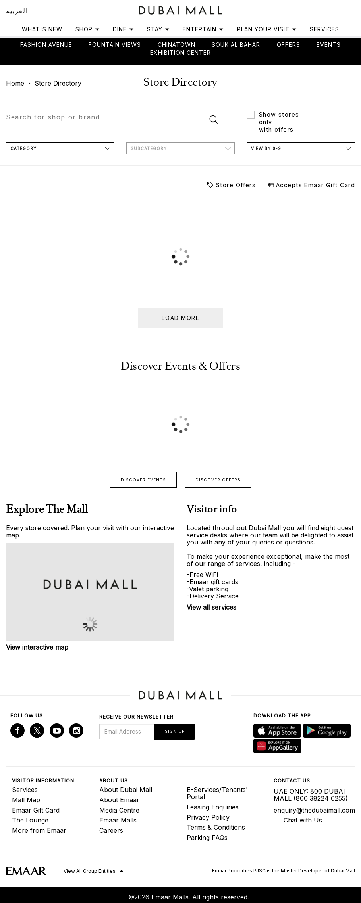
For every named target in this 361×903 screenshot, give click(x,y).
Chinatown (176, 44)
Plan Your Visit (267, 29)
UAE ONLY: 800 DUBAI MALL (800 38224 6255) (311, 794)
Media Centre (119, 810)
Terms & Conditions (216, 827)
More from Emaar (39, 830)
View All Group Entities (90, 871)
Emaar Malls (118, 820)
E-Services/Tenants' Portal (217, 793)
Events (329, 44)
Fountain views (115, 44)
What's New (42, 29)
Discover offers (218, 479)
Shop (87, 29)
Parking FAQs (207, 838)
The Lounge (30, 820)
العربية (17, 11)
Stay (158, 29)
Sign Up (175, 731)
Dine (123, 29)
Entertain (203, 29)
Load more (180, 317)
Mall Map (26, 800)
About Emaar (119, 800)
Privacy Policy (208, 817)
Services (324, 29)
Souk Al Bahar (236, 44)
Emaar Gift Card (36, 810)
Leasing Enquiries (213, 807)
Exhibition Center (180, 52)
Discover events (143, 479)
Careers (111, 830)
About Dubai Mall (125, 790)
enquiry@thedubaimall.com (311, 810)
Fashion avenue (46, 44)
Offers (288, 44)
